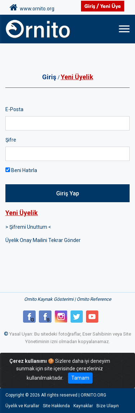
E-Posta (14, 109)
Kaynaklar (83, 405)
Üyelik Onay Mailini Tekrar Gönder (43, 240)
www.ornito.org (32, 8)
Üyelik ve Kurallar (22, 405)
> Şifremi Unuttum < (28, 227)
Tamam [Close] (80, 378)
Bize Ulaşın (107, 405)
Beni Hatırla (21, 170)
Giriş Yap (67, 193)
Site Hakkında (56, 405)
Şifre (10, 140)
